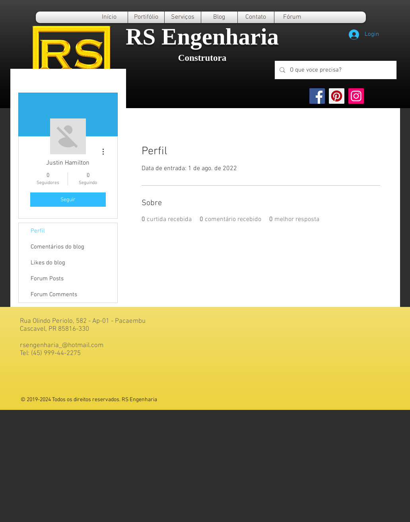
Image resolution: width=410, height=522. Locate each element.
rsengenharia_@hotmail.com (61, 345)
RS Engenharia (202, 36)
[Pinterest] (336, 96)
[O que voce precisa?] (335, 70)
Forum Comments (54, 294)
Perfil (38, 231)
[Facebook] (317, 96)
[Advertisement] (205, 465)
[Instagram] (356, 96)
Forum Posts (47, 278)
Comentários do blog (57, 246)
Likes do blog (48, 262)
